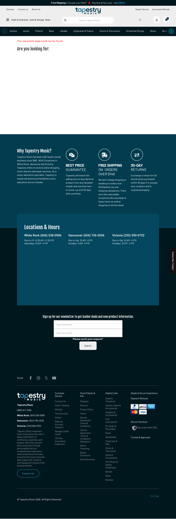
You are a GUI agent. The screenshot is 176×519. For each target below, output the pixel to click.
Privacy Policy (86, 409)
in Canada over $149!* (69, 3)
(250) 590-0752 (29, 425)
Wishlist (58, 409)
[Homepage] (88, 11)
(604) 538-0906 (31, 415)
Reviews (110, 480)
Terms (83, 413)
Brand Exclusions (85, 454)
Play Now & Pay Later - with (108, 3)
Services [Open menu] (10, 9)
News (47, 19)
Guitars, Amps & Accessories (113, 407)
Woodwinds (111, 437)
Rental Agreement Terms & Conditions (85, 422)
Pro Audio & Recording (111, 427)
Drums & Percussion (110, 30)
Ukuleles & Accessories (111, 413)
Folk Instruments (111, 420)
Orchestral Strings (135, 30)
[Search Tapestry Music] (88, 20)
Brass (153, 30)
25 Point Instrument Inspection (60, 441)
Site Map (155, 496)
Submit (88, 345)
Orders (58, 417)
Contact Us (28, 473)
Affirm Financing (85, 447)
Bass (51, 30)
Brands (109, 472)
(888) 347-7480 (24, 410)
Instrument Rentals (161, 9)
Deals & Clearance (19, 19)
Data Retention (87, 459)
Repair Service (142, 9)
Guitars (13, 30)
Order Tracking (62, 405)
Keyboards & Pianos (83, 30)
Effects (39, 30)
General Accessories (111, 456)
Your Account (61, 413)
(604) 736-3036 (30, 420)
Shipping (84, 401)
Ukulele (63, 30)
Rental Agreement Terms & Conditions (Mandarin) (85, 436)
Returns (84, 405)
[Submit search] (65, 20)
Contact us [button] (23, 9)
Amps (26, 30)
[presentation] (4, 31)
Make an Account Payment (59, 424)
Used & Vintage (37, 19)
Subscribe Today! (173, 261)
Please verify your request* (88, 338)
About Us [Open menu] (36, 9)
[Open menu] (8, 19)
